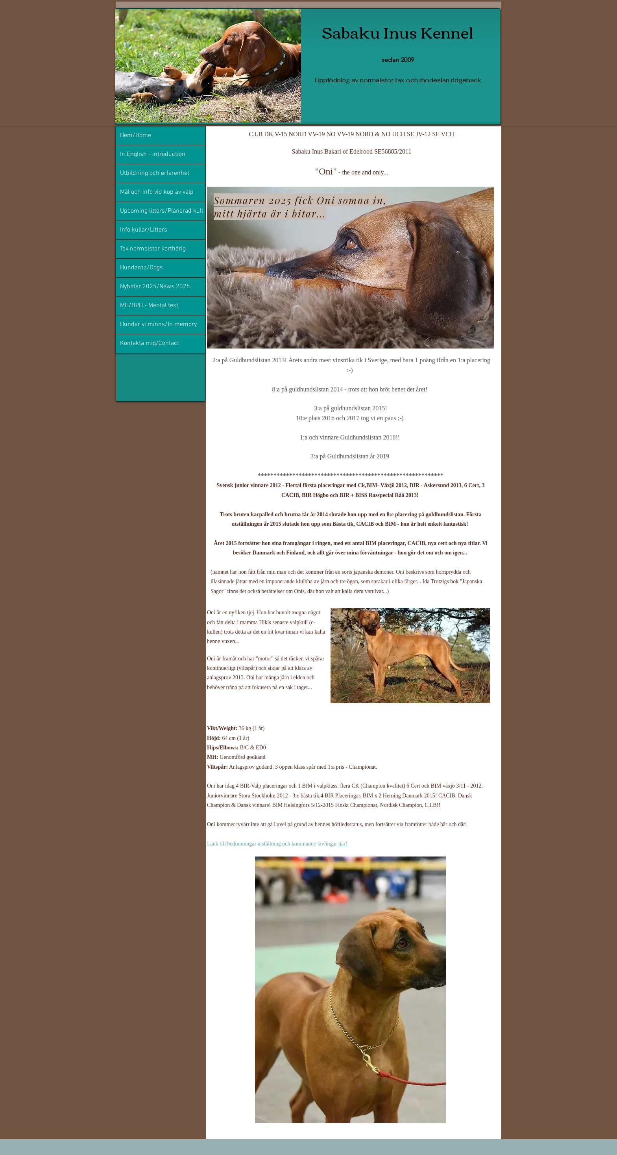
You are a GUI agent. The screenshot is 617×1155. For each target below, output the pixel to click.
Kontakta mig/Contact (149, 343)
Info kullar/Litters (143, 230)
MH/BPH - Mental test (149, 306)
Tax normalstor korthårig (153, 249)
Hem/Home (135, 135)
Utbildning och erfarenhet (154, 173)
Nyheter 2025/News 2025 (155, 287)
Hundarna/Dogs (141, 268)
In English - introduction (152, 154)
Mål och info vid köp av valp (157, 192)
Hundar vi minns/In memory (158, 324)
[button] (410, 655)
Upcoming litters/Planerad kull (161, 211)
